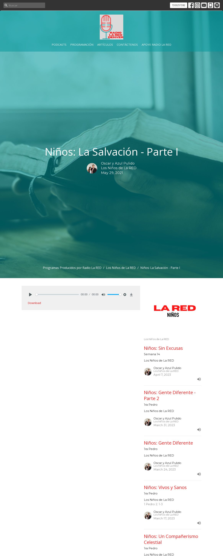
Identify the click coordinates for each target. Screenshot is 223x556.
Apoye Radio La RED (156, 44)
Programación (81, 44)
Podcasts (59, 44)
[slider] (57, 294)
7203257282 (178, 5)
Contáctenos (127, 44)
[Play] (30, 295)
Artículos (105, 44)
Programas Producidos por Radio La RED (72, 268)
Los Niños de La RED (121, 268)
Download (34, 303)
